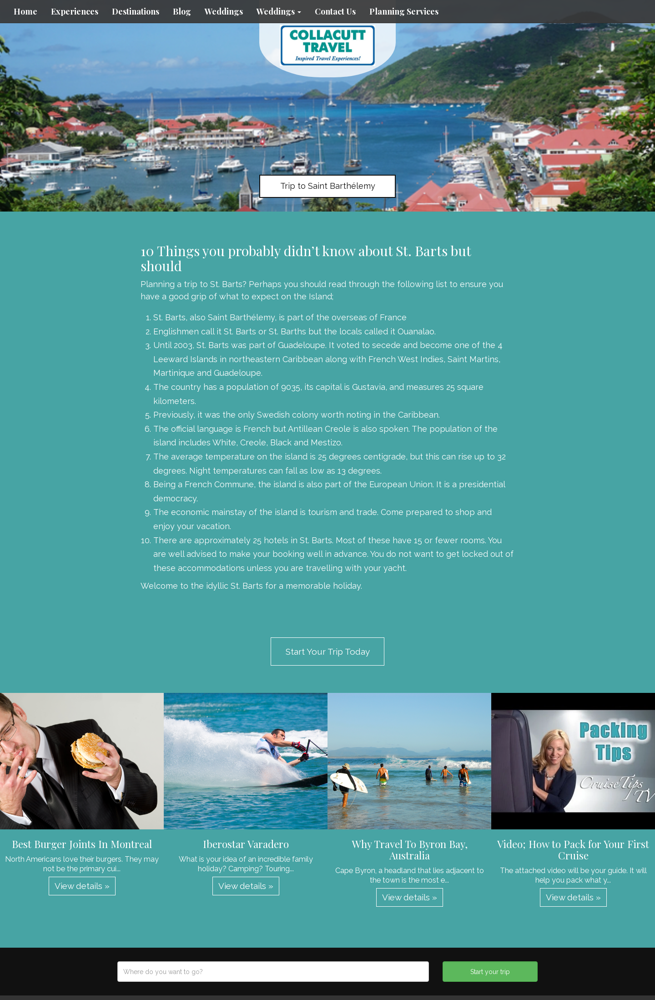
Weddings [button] (279, 11)
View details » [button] (82, 886)
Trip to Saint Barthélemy (327, 186)
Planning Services (403, 11)
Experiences (74, 11)
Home (25, 11)
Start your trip (490, 971)
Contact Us (335, 11)
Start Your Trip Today (328, 651)
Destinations (135, 11)
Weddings (224, 11)
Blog (182, 11)
